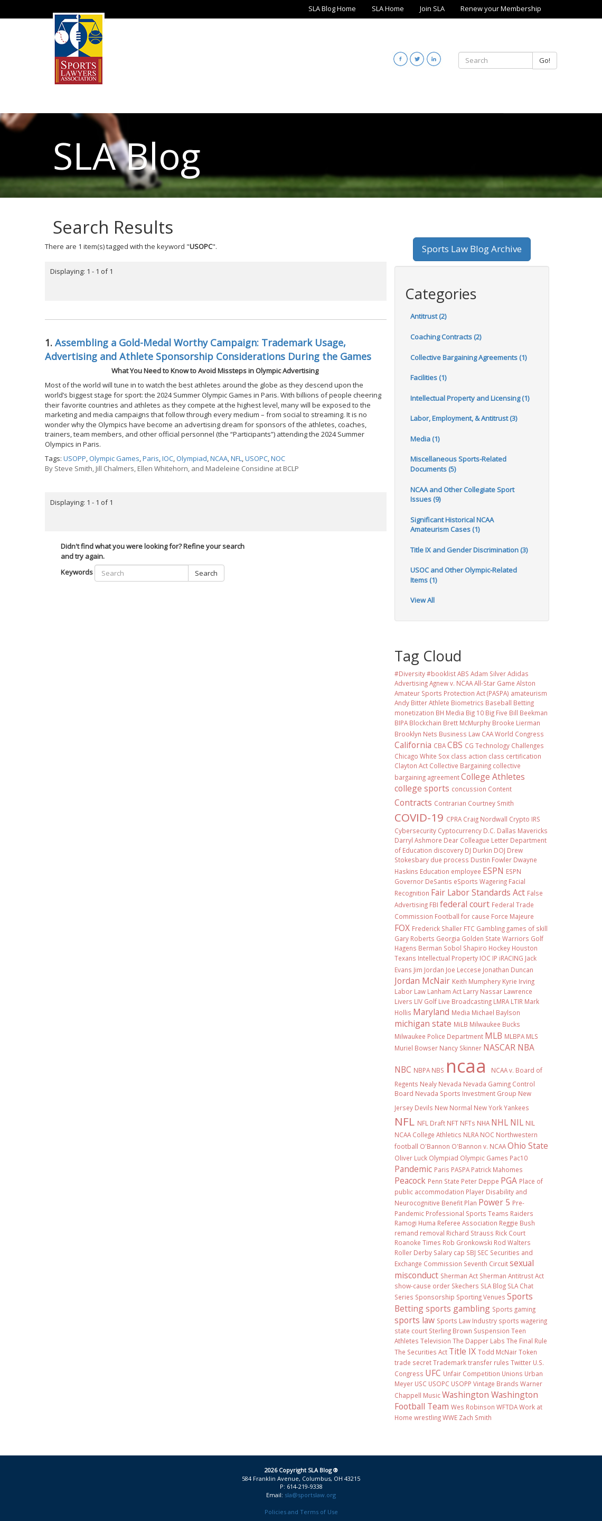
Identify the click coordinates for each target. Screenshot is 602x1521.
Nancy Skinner (460, 1048)
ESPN (493, 871)
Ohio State (527, 1145)
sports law (414, 1320)
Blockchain (425, 722)
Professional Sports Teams (467, 1213)
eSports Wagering (480, 881)
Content (500, 789)
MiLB (461, 1024)
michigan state (423, 1023)
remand (406, 1233)
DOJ (499, 850)
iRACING (511, 958)
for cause (475, 916)
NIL (516, 1122)
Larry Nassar (482, 991)
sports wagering (522, 1320)
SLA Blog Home (332, 8)
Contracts (413, 802)
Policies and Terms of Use (301, 1512)
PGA (509, 1180)
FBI (433, 904)
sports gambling (458, 1308)
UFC (433, 1373)
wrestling (427, 1417)
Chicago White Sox (421, 756)
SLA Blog (493, 1286)
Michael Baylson (496, 1012)
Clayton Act (411, 765)
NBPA (421, 1070)
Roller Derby (413, 1252)
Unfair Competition (471, 1373)
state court (410, 1330)
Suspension (492, 1330)
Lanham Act (444, 991)
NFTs (467, 1123)
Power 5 (494, 1202)
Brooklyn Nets (415, 734)
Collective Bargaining (460, 765)
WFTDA (507, 1407)
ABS (463, 673)
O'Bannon (435, 1146)
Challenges (527, 745)
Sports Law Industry (467, 1320)
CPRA (454, 819)
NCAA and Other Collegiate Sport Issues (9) (462, 494)
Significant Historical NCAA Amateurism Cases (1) (452, 524)
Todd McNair (497, 1352)
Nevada (450, 1084)
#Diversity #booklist (425, 673)
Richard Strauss (470, 1233)
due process (449, 859)
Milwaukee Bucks (494, 1024)
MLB (493, 1035)
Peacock (410, 1180)
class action (469, 756)
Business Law (459, 734)
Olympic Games (114, 458)
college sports (421, 788)
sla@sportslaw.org (310, 1495)
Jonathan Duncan (508, 969)
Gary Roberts (414, 938)
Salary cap (449, 1252)
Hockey (499, 948)
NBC (402, 1069)
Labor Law (410, 991)
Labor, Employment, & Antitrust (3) (463, 418)
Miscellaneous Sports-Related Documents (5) (458, 464)
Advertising (411, 683)
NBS (437, 1070)
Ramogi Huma (415, 1223)
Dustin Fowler (491, 859)
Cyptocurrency (460, 830)
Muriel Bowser (416, 1048)
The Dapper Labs (479, 1340)
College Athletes (493, 776)
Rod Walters (512, 1242)
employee (466, 871)
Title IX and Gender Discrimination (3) (469, 550)
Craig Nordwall (485, 819)
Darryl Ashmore (418, 840)
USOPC (256, 458)
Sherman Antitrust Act (511, 1275)
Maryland (431, 1012)
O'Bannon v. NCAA (479, 1146)
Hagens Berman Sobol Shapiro (440, 948)
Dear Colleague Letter (476, 840)
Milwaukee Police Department (438, 1036)
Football (447, 916)
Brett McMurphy (467, 722)
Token (528, 1352)
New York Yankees (501, 1107)
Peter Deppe (480, 1181)
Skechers (465, 1286)
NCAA (219, 458)
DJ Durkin (478, 850)
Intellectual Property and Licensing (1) (469, 398)
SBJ (471, 1252)
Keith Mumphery (476, 981)
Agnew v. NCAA (451, 683)
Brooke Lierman (516, 722)
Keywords (77, 572)
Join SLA (432, 8)
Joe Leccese (463, 969)
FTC (469, 928)
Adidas (518, 673)
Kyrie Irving (518, 981)
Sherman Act (459, 1275)
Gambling (490, 928)
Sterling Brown (450, 1330)
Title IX (462, 1351)
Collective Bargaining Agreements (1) (468, 357)
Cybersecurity (415, 830)
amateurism (529, 693)
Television (435, 1340)
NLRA (470, 1134)
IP (494, 958)
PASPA (460, 1169)
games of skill (527, 928)
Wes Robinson (473, 1407)
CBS (455, 745)
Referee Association (467, 1223)
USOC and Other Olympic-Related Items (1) (463, 575)
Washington (465, 1394)
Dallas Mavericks (522, 830)
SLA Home (388, 8)
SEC (482, 1252)
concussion (469, 789)
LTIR (517, 1001)
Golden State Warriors (495, 938)
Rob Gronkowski (467, 1242)
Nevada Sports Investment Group (465, 1093)
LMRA (501, 1001)
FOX (402, 928)
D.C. (489, 830)
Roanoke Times (417, 1242)
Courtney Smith (491, 803)
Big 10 (475, 712)
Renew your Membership (500, 8)
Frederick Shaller (437, 928)
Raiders (521, 1213)
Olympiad (191, 458)
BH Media (450, 712)
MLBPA (514, 1036)
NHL (499, 1122)
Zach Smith (475, 1417)
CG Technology (487, 745)
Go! (544, 60)
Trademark (449, 1362)
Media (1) (424, 439)
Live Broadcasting (465, 1001)
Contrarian (450, 803)
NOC (278, 458)
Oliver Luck (410, 1158)
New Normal (453, 1107)
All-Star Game (494, 683)
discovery (448, 850)
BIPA (401, 722)
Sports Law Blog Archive (472, 249)
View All (422, 600)
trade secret (412, 1362)
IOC (167, 458)
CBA (440, 745)
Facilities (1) (428, 377)
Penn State (443, 1181)
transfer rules (488, 1362)
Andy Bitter (410, 702)
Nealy (428, 1084)
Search (206, 573)
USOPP (74, 458)
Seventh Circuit (486, 1263)
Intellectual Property (448, 958)
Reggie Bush (517, 1223)
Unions (512, 1373)
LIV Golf (425, 1001)
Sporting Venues (480, 1297)
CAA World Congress (513, 734)
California (412, 745)
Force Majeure (512, 916)
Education (434, 871)
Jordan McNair (422, 981)
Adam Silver (488, 673)
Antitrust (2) (428, 316)
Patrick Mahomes (497, 1169)
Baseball (498, 702)
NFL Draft (431, 1123)
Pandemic (413, 1169)
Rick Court (510, 1233)
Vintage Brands (496, 1383)
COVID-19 (419, 817)
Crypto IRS (524, 819)
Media (461, 1012)
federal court (465, 904)
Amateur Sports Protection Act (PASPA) (451, 693)
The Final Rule (526, 1340)
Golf (537, 938)
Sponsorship (435, 1297)
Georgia (448, 938)
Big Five (496, 712)
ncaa (466, 1066)
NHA (483, 1123)
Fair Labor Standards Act (478, 892)
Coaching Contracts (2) (445, 337)
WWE (450, 1417)
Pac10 (519, 1158)
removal (432, 1233)
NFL (236, 458)
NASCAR (499, 1047)
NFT (452, 1123)
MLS (532, 1036)
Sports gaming (513, 1309)
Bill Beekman (528, 712)
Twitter (521, 1362)
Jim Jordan (428, 969)
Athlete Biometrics (456, 702)
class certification (514, 756)
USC (421, 1383)
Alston (525, 683)
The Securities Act (420, 1352)
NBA (526, 1047)
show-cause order (422, 1286)
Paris (151, 458)
